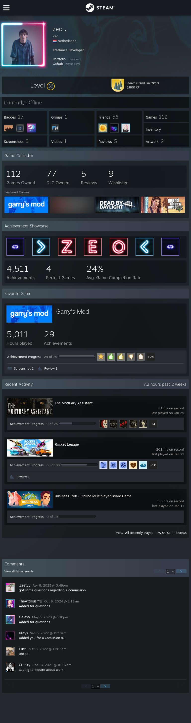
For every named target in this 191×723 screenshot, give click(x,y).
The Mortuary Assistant (74, 403)
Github (58, 64)
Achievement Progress (24, 357)
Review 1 (50, 368)
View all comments (19, 571)
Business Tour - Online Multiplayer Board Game (93, 496)
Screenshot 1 (24, 368)
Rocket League (67, 444)
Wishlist (164, 533)
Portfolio (59, 59)
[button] (42, 85)
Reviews (181, 533)
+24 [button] (151, 357)
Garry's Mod (72, 311)
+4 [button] (153, 424)
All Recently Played (139, 533)
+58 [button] (153, 465)
